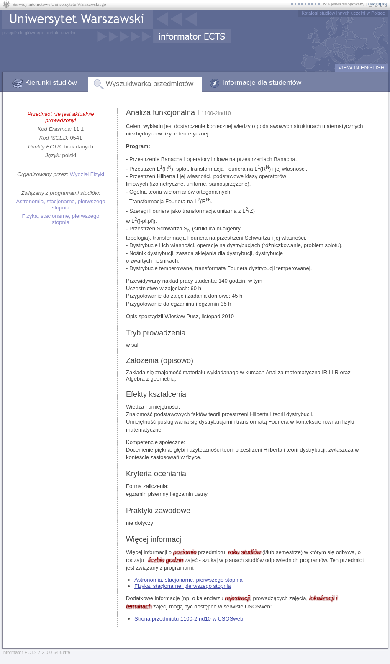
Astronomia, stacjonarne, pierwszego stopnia (60, 204)
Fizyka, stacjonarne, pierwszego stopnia (61, 219)
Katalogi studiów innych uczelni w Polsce (343, 12)
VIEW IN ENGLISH (361, 67)
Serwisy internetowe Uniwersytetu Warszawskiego (59, 4)
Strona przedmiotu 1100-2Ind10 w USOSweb (188, 618)
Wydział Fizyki (87, 174)
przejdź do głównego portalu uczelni (38, 32)
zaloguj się (377, 3)
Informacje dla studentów (261, 83)
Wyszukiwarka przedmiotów (150, 84)
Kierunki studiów (51, 83)
